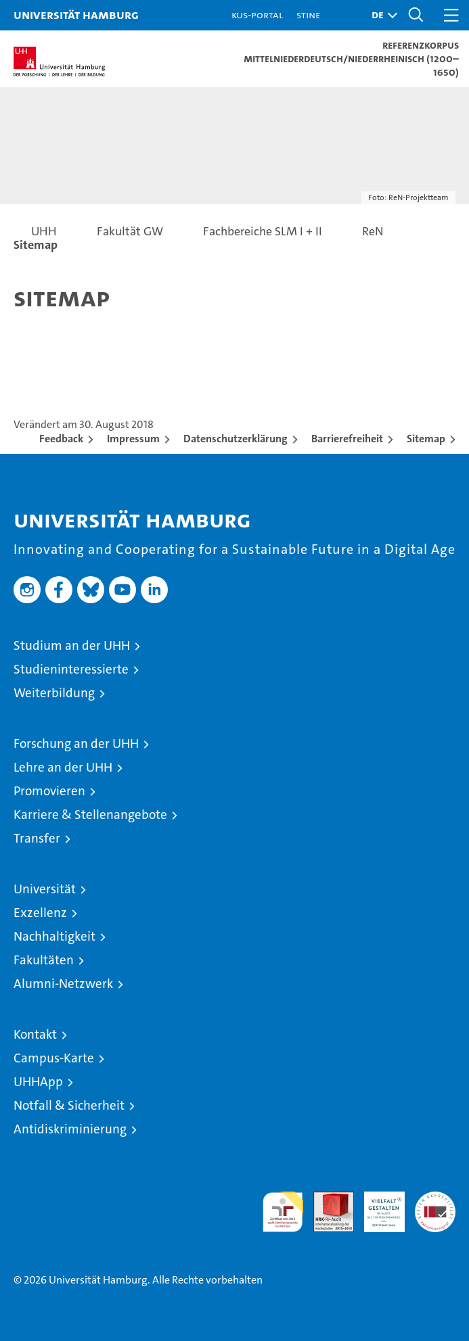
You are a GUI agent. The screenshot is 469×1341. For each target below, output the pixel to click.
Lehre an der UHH (63, 767)
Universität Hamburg (76, 14)
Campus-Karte (54, 1058)
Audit (326, 1199)
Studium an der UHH (72, 645)
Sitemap (426, 438)
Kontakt (35, 1034)
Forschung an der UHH (76, 743)
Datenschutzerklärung (235, 438)
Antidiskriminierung (70, 1129)
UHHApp (38, 1081)
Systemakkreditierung (435, 1199)
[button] (381, 15)
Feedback (61, 438)
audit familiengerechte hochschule (283, 1212)
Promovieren (49, 790)
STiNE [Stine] (308, 14)
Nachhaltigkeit (54, 936)
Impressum (133, 438)
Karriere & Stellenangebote (90, 814)
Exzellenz (40, 912)
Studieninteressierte (71, 669)
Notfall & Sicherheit (69, 1105)
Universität (45, 888)
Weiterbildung (54, 692)
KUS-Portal (257, 14)
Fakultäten (44, 959)
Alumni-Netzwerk (63, 983)
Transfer (37, 838)
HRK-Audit (377, 1206)
